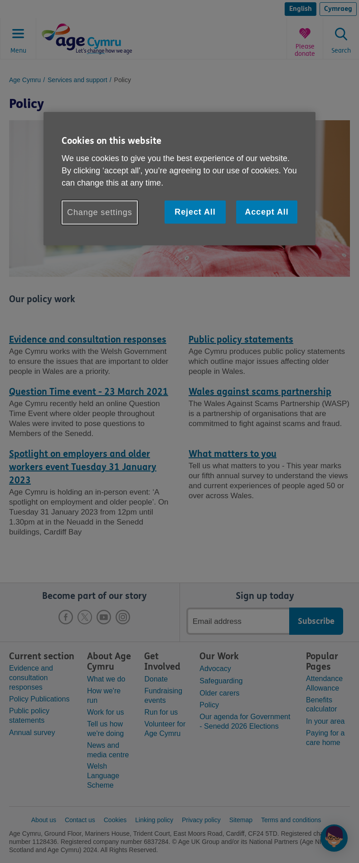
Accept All (266, 211)
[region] (179, 178)
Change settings (99, 212)
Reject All (195, 211)
